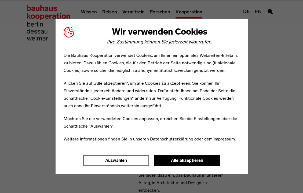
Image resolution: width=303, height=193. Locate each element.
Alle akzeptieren (187, 160)
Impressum (224, 139)
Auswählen (116, 160)
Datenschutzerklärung (171, 139)
